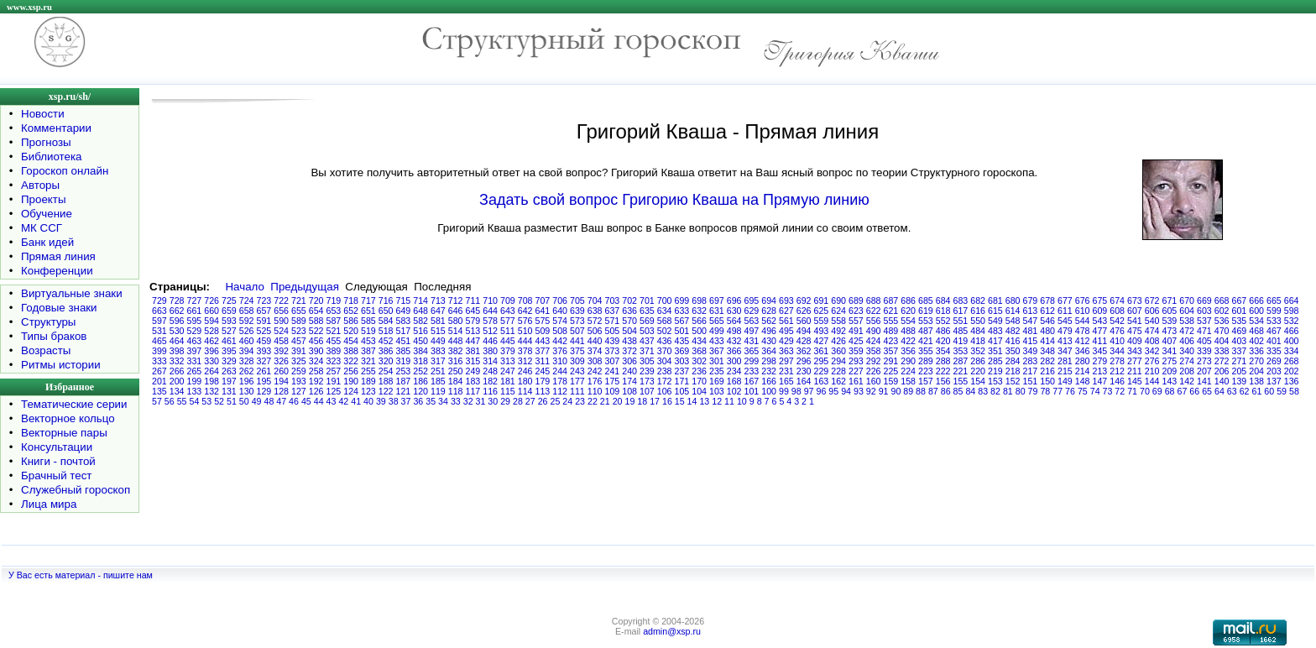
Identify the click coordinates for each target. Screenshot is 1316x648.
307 (612, 361)
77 (1057, 391)
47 (281, 401)
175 (612, 381)
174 (629, 381)
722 (281, 300)
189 (368, 381)
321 (368, 361)
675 (1100, 300)
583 (403, 321)
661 (194, 311)
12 (717, 401)
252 (420, 371)
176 (595, 381)
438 (629, 341)
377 (543, 351)
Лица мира (48, 504)
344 (1117, 351)
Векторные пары (64, 432)
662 (177, 311)
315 (473, 361)
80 (1021, 391)
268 (1291, 361)
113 (543, 391)
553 (925, 321)
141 (1204, 381)
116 (490, 391)
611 (1065, 311)
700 (664, 300)
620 (908, 311)
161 (856, 381)
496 (768, 331)
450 (420, 341)
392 (281, 351)
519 (368, 331)
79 (1033, 391)
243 (577, 371)
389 (334, 351)
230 (804, 371)
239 (647, 371)
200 (177, 381)
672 (1152, 300)
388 (350, 351)
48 (269, 401)
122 (386, 391)
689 (856, 300)
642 (525, 311)
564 (734, 321)
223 (925, 371)
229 (821, 371)
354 (943, 351)
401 (1274, 341)
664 (1291, 300)
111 (577, 391)
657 (264, 311)
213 (1100, 371)
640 (559, 311)
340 (1186, 351)
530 (177, 331)
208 (1186, 371)
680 (1013, 300)
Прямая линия (58, 256)
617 (961, 311)
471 (1204, 331)
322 (350, 361)
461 (229, 341)
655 (298, 311)
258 (316, 371)
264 (211, 371)
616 (977, 311)
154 (977, 381)
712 (455, 300)
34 (443, 401)
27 (530, 401)
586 (350, 321)
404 (1222, 341)
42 (343, 401)
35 (431, 401)
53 (206, 401)
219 (995, 371)
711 (473, 300)
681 (995, 300)
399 (159, 351)
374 (595, 351)
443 (543, 341)
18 (642, 401)
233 (752, 371)
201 (159, 381)
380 (490, 351)
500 (699, 331)
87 (933, 391)
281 (1065, 361)
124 (350, 391)
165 (786, 381)
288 (943, 361)
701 (647, 300)
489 (891, 331)
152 (1013, 381)
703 (612, 300)
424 (873, 341)
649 (403, 311)
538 (1186, 321)
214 (1082, 371)
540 (1152, 321)
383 (438, 351)
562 (768, 321)
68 (1170, 391)
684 (943, 300)
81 (1008, 391)
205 (1239, 371)
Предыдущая (304, 286)
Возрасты (45, 350)
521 (334, 331)
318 (420, 361)
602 (1222, 311)
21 (605, 401)
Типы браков (53, 336)
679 (1030, 300)
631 (716, 311)
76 (1070, 391)
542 (1117, 321)
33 (456, 401)
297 (786, 361)
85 (958, 391)
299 (752, 361)
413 (1065, 341)
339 (1204, 351)
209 (1170, 371)
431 (752, 341)
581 (438, 321)
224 (908, 371)
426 (838, 341)
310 (559, 361)
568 (664, 321)
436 (664, 341)
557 (856, 321)
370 (664, 351)
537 (1204, 321)
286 (977, 361)
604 (1186, 311)
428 (804, 341)
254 (386, 371)
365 (752, 351)
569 (647, 321)
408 (1152, 341)
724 (246, 300)
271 (1239, 361)
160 (873, 381)
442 (559, 341)
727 (194, 300)
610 (1082, 311)
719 (334, 300)
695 (752, 300)
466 (1291, 331)
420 (943, 341)
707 (543, 300)
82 (995, 391)
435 (682, 341)
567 (682, 321)
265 (194, 371)
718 (350, 300)
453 (368, 341)
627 (786, 311)
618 (943, 311)
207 (1204, 371)
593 (229, 321)
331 (194, 361)
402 (1256, 341)
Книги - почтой (58, 461)
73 (1108, 391)
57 (157, 401)
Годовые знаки (59, 307)
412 (1082, 341)
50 (244, 401)
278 (1117, 361)
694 (768, 300)
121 (403, 391)
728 (177, 300)
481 (1030, 331)
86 (946, 391)
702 (629, 300)
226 (873, 371)
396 (211, 351)
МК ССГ (41, 228)
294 (838, 361)
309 (577, 361)
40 (368, 401)
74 (1095, 391)
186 (420, 381)
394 (246, 351)
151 (1030, 381)
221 (961, 371)
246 (525, 371)
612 (1047, 311)
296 (804, 361)
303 (682, 361)
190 (350, 381)
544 (1082, 321)
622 (873, 311)
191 (334, 381)
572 (595, 321)
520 (350, 331)
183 (473, 381)
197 (229, 381)
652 (350, 311)
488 (908, 331)
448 (455, 341)
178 (559, 381)
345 (1100, 351)
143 (1170, 381)
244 (559, 371)
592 (246, 321)
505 (612, 331)
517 (403, 331)
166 (768, 381)
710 (490, 300)
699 (682, 300)
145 (1134, 381)
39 (381, 401)
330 (211, 361)
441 (577, 341)
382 (455, 351)
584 (386, 321)
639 (577, 311)
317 (438, 361)
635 (647, 311)
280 (1082, 361)
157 (925, 381)
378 (525, 351)
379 (507, 351)
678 (1047, 300)
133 (194, 391)
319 (403, 361)
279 (1100, 361)
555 (891, 321)
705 (577, 300)
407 (1170, 341)
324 (316, 361)
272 (1222, 361)
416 (1013, 341)
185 (438, 381)
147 (1100, 381)
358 (873, 351)
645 (473, 311)
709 (507, 300)
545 (1065, 321)
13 (704, 401)
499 (716, 331)
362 (804, 351)
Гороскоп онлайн (64, 171)
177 (577, 381)
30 (493, 401)
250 (455, 371)
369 (682, 351)
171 (682, 381)
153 (995, 381)
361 (821, 351)
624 (838, 311)
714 (420, 300)
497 (752, 331)
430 (768, 341)
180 (525, 381)
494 (804, 331)
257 (334, 371)
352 (977, 351)
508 (559, 331)
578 (490, 321)
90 (895, 391)
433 (716, 341)
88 (921, 391)
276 (1152, 361)
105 (682, 391)
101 (752, 391)
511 (507, 331)
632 (699, 311)
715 (403, 300)
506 (595, 331)
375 (577, 351)
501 (682, 331)
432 (734, 341)
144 (1152, 381)
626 (804, 311)
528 (211, 331)
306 (629, 361)
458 (281, 341)
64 (1219, 391)
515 (438, 331)
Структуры (48, 322)
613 (1030, 311)
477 (1100, 331)
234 (734, 371)
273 (1204, 361)
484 (977, 331)
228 (838, 371)
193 (298, 381)
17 (655, 401)
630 (734, 311)
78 (1045, 391)
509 (543, 331)
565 (716, 321)
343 (1134, 351)
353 (961, 351)
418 (977, 341)
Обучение (46, 213)
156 (943, 381)
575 (543, 321)
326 (281, 361)
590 (281, 321)
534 (1256, 321)
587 (334, 321)
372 (629, 351)
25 (556, 401)
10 (742, 401)
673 (1134, 300)
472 (1186, 331)
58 (1294, 391)
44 (319, 401)
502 (664, 331)
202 (1291, 371)
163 (821, 381)
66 (1194, 391)
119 (438, 391)
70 (1145, 391)
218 (1013, 371)
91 (884, 391)
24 (567, 401)
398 (177, 351)
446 (490, 341)
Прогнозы (46, 142)
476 (1117, 331)
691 (821, 300)
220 (977, 371)
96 (821, 391)
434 (699, 341)
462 (211, 341)
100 (768, 391)
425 (856, 341)
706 (559, 300)
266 (177, 371)
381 (473, 351)
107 (647, 391)
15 (680, 401)
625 (821, 311)
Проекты (43, 199)
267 (159, 371)
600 (1256, 311)
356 (908, 351)
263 (229, 371)
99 (784, 391)
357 (891, 351)
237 (682, 371)
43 (331, 401)
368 (699, 351)
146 (1117, 381)
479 (1065, 331)
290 (908, 361)
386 (386, 351)
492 (838, 331)
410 (1117, 341)
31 (481, 401)
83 (983, 391)
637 (612, 311)
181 (507, 381)
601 (1239, 311)
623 (856, 311)
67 (1183, 391)
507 (577, 331)
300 (734, 361)
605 (1170, 311)
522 (316, 331)
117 (473, 391)
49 (257, 401)
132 (211, 391)
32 (468, 401)
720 (316, 300)
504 (629, 331)
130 (246, 391)
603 (1204, 311)
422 (908, 341)
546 (1047, 321)
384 (420, 351)
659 (229, 311)
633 (682, 311)
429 (786, 341)
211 (1134, 371)
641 (543, 311)
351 (995, 351)
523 (298, 331)
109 (612, 391)
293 (856, 361)
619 (925, 311)
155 (961, 381)
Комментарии (56, 128)
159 (891, 381)
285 (995, 361)
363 (786, 351)
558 (838, 321)
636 (629, 311)
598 (1291, 311)
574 (559, 321)
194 (281, 381)
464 (177, 341)
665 (1274, 300)
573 (577, 321)
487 (925, 331)
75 (1083, 391)
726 (211, 300)
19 (629, 401)
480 (1047, 331)
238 (664, 371)
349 (1030, 351)
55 (182, 401)
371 (647, 351)
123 (368, 391)
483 (995, 331)
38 (394, 401)
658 (246, 311)
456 (316, 341)
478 (1082, 331)
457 (298, 341)
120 (420, 391)
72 (1120, 391)
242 (595, 371)
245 (543, 371)
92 (871, 391)
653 (334, 311)
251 (438, 371)
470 (1222, 331)
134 (177, 391)
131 (229, 391)
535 (1239, 321)
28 (518, 401)
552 (943, 321)
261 (264, 371)
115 (507, 391)
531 (159, 331)
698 (699, 300)
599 (1274, 311)
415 (1030, 341)
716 (386, 300)
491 (856, 331)
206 (1222, 371)
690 (838, 300)
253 (403, 371)
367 (716, 351)
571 (612, 321)
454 (350, 341)
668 (1222, 300)
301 (716, 361)
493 (821, 331)
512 (490, 331)
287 (961, 361)
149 (1065, 381)
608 (1117, 311)
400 (1291, 341)
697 (716, 300)
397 (194, 351)
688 (873, 300)
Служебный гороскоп (75, 489)
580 (455, 321)
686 (908, 300)
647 (438, 311)
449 (438, 341)
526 (246, 331)
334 (1291, 351)
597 (159, 321)
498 (734, 331)
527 (229, 331)
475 (1134, 331)
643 (507, 311)
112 (559, 391)
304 (664, 361)
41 (356, 401)
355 (925, 351)
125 (334, 391)
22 (593, 401)
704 (595, 300)
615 (995, 311)
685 (925, 300)
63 (1232, 391)
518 (386, 331)
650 (386, 311)
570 (629, 321)
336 (1256, 351)
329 (229, 361)
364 (768, 351)
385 (403, 351)
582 (420, 321)
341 (1170, 351)
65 (1207, 391)
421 (925, 341)
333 (159, 361)
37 (406, 401)
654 (316, 311)
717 (368, 300)
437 (647, 341)
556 (873, 321)
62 (1245, 391)
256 (350, 371)
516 (420, 331)
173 (647, 381)
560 (804, 321)
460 (246, 341)
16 (667, 401)
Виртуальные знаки (72, 293)
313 (507, 361)
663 (159, 311)
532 (1291, 321)
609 (1100, 311)
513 (473, 331)
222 (943, 371)
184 (455, 381)
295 (821, 361)
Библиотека (51, 156)
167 (752, 381)
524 (281, 331)
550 (977, 321)
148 (1082, 381)
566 (699, 321)
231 (786, 371)
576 (525, 321)
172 (664, 381)
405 (1204, 341)
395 (229, 351)
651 (368, 311)
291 (891, 361)
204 (1256, 371)
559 (821, 321)
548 (1013, 321)
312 (525, 361)
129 (264, 391)
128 (281, 391)
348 (1047, 351)
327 (264, 361)
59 (1282, 391)
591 (264, 321)
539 (1170, 321)
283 (1030, 361)
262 (246, 371)
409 (1134, 341)
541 (1134, 321)
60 (1269, 391)
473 (1170, 331)
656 (281, 311)
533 (1274, 321)
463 (194, 341)
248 (490, 371)
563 (752, 321)
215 (1065, 371)
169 (716, 381)
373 (612, 351)
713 (438, 300)
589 (298, 321)
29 (505, 401)
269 (1274, 361)
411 (1100, 341)
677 (1065, 300)
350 (1013, 351)
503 (647, 331)
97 (809, 391)
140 (1222, 381)
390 (316, 351)
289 (925, 361)
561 (786, 321)
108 (629, 391)
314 (490, 361)
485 (961, 331)
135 (159, 391)
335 (1274, 351)
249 (473, 371)
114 (525, 391)
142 (1186, 381)
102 (734, 391)
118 (455, 391)
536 (1222, 321)
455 (334, 341)
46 (294, 401)
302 (699, 361)
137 (1274, 381)
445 (507, 341)
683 (961, 300)
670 (1186, 300)
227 (856, 371)
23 (580, 401)
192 (316, 381)
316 (455, 361)
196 (246, 381)
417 (995, 341)
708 (525, 300)
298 (768, 361)
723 (264, 300)
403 (1239, 341)
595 (194, 321)
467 (1274, 331)
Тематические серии (74, 404)
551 (961, 321)
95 (833, 391)
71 (1132, 391)
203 (1274, 371)
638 (595, 311)
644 (490, 311)
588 (316, 321)
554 (908, 321)
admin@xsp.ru (672, 631)
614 (1013, 311)
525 (264, 331)
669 (1204, 300)
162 (838, 381)
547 (1030, 321)
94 (846, 391)
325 (298, 361)
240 (629, 371)
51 (232, 401)
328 (246, 361)
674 (1117, 300)
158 (908, 381)
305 (647, 361)
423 (891, 341)
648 (420, 311)
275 (1170, 361)
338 (1222, 351)
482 (1013, 331)
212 (1117, 371)
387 (368, 351)
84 (970, 391)
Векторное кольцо (68, 418)
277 (1134, 361)
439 (612, 341)
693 (786, 300)
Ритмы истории (61, 364)
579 (473, 321)
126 (316, 391)
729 (159, 300)
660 (211, 311)
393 (264, 351)
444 (525, 341)
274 (1186, 361)
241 (612, 371)
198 (211, 381)
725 (229, 300)
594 (211, 321)
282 (1047, 361)
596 (177, 321)
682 (977, 300)
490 (873, 331)
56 (169, 401)
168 (734, 381)
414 (1047, 341)
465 (159, 341)
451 (403, 341)
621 (891, 311)
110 (595, 391)
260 (281, 371)
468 (1256, 331)
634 (664, 311)
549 (995, 321)
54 (194, 401)
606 (1152, 311)
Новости (43, 113)
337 (1239, 351)
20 (618, 401)
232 (768, 371)
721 (298, 300)
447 (473, 341)
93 (859, 391)
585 (368, 321)
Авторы (40, 185)
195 (264, 381)
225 (891, 371)
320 (386, 361)
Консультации (56, 447)
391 (298, 351)
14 (692, 401)
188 (386, 381)
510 (525, 331)
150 (1047, 381)
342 (1152, 351)
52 (219, 401)
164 (804, 381)
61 (1256, 391)
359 (856, 351)
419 (961, 341)
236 (699, 371)
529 (194, 331)
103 (716, 391)
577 (507, 321)
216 (1047, 371)
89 (908, 391)
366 (734, 351)
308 (595, 361)
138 (1256, 381)
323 (334, 361)
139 (1239, 381)
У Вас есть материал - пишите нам (80, 575)
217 (1030, 371)
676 (1082, 300)
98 (796, 391)
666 (1256, 300)
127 (298, 391)
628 (768, 311)
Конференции (57, 270)
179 (543, 381)
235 (716, 371)
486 (943, 331)
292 (873, 361)
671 (1170, 300)
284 (1013, 361)
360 (838, 351)
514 (455, 331)
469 (1239, 331)
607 (1134, 311)
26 (543, 401)
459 (264, 341)
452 (386, 341)
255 (368, 371)
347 (1065, 351)
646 (455, 311)
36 (418, 401)
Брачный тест (56, 475)
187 (403, 381)
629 (752, 311)
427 (821, 341)
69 (1157, 391)
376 (559, 351)
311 (543, 361)
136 (1291, 381)
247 (507, 371)
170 (699, 381)
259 (298, 371)
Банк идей (47, 242)
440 (595, 341)
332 (177, 361)
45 (306, 401)
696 (734, 300)
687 (891, 300)
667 (1239, 300)
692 (804, 300)
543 (1100, 321)
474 (1152, 331)
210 (1152, 371)
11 (729, 401)
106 (664, 391)
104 (699, 391)
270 (1256, 361)
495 (786, 331)
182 (490, 381)
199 (194, 381)
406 (1186, 341)
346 (1082, 351)
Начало (244, 286)
